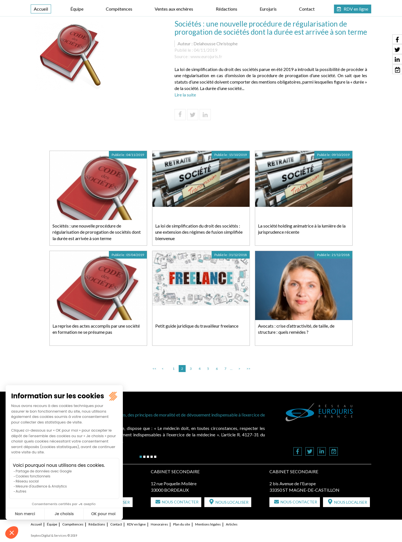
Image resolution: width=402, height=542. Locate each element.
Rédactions (226, 8)
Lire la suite (185, 94)
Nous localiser (232, 502)
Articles (232, 524)
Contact (307, 8)
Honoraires (159, 524)
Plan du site (181, 524)
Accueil (41, 8)
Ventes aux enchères (174, 8)
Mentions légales (208, 524)
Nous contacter (180, 502)
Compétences (119, 8)
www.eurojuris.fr (206, 56)
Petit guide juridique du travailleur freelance (196, 325)
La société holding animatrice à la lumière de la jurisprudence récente (302, 229)
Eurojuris (268, 8)
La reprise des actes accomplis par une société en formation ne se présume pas (96, 329)
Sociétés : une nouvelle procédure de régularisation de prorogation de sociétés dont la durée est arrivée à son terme (96, 232)
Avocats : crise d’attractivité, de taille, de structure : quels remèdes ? (296, 329)
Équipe (76, 8)
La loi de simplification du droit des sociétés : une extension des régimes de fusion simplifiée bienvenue (199, 232)
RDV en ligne (356, 8)
